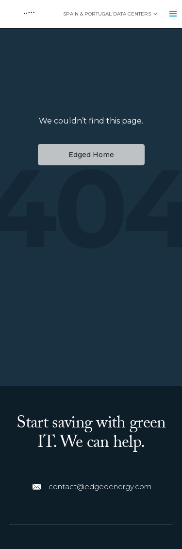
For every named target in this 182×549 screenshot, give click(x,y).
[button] (105, 14)
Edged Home (91, 154)
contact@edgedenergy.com (100, 486)
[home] (26, 14)
